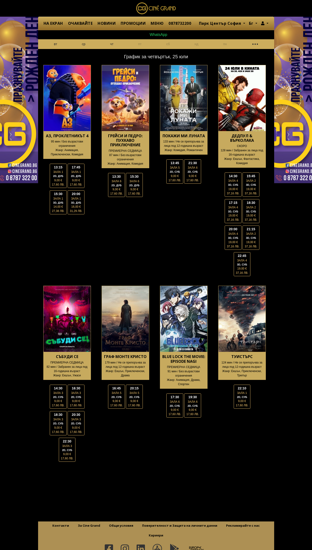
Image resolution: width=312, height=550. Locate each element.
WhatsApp (156, 35)
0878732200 (179, 23)
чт (112, 44)
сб (168, 44)
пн (225, 44)
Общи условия (121, 525)
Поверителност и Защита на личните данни (179, 525)
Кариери (156, 535)
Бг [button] (252, 23)
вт (55, 44)
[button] (264, 23)
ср (83, 44)
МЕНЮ (157, 23)
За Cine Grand (89, 525)
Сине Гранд (156, 8)
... (255, 43)
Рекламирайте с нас (243, 525)
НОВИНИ (107, 23)
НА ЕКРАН (53, 23)
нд (196, 44)
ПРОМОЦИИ (133, 23)
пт (140, 44)
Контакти (60, 525)
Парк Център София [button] (220, 23)
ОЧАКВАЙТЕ (80, 23)
